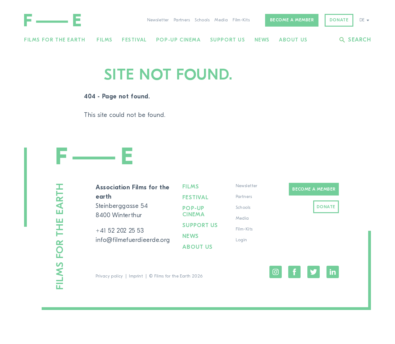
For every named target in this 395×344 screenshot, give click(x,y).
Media (221, 20)
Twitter (313, 272)
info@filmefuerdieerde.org (133, 239)
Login (241, 240)
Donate (339, 20)
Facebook (294, 272)
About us (293, 40)
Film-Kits (241, 20)
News (262, 40)
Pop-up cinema (178, 40)
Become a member (292, 20)
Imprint (136, 276)
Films (105, 40)
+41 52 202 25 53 (120, 230)
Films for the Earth (54, 40)
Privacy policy (109, 276)
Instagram (275, 272)
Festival (134, 40)
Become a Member (313, 189)
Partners (182, 20)
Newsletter (158, 20)
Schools (202, 20)
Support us (227, 40)
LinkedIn (332, 272)
